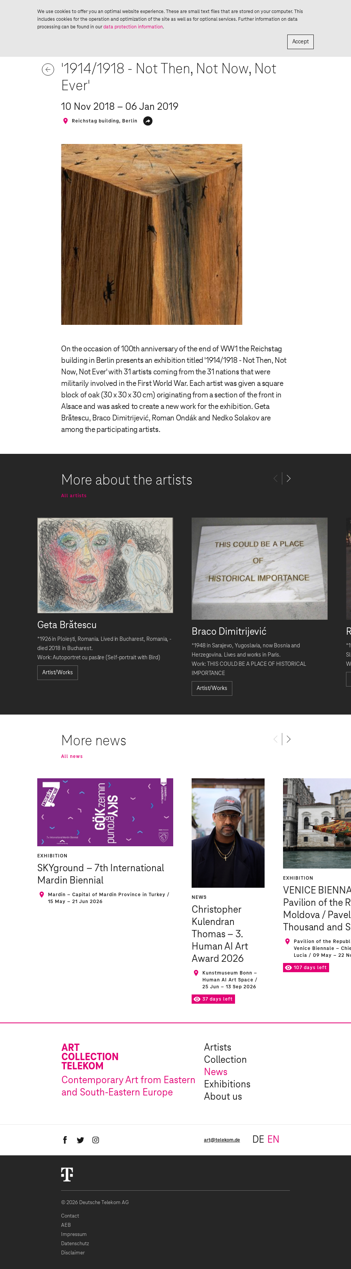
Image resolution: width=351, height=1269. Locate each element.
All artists (74, 495)
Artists (217, 1047)
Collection (225, 1060)
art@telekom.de (222, 1140)
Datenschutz (75, 1244)
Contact (70, 1216)
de (258, 1140)
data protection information (133, 27)
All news (72, 756)
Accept (300, 42)
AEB (66, 1225)
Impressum (74, 1235)
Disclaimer (73, 1253)
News (215, 1072)
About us (223, 1097)
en (273, 1140)
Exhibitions (227, 1084)
